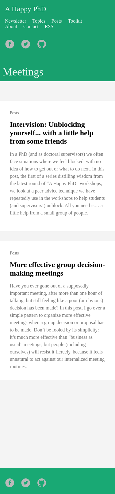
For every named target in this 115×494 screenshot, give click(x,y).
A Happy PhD (25, 9)
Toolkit (75, 21)
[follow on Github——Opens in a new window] (43, 42)
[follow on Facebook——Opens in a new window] (11, 42)
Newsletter (15, 21)
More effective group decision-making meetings (57, 269)
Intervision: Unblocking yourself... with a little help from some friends (52, 132)
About (11, 26)
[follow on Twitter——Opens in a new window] (27, 42)
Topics (38, 21)
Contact (31, 26)
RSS (49, 26)
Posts (57, 21)
